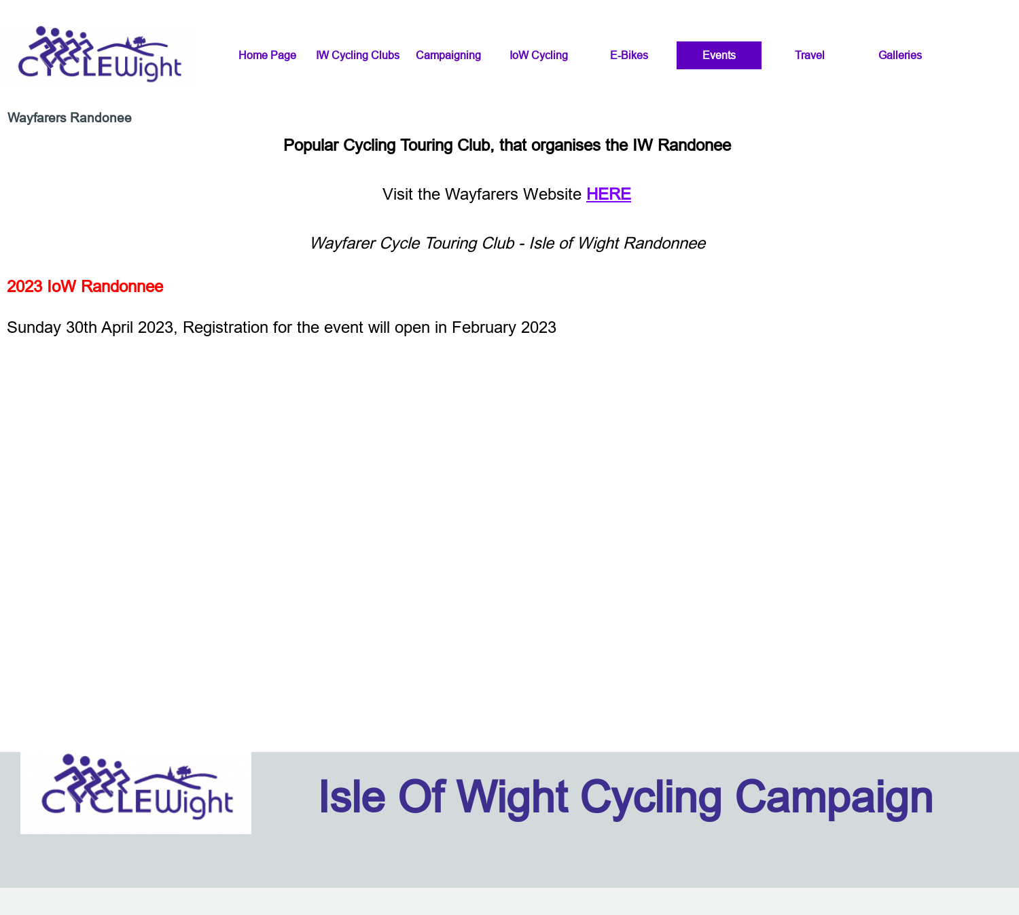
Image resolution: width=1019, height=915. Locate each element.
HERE (608, 194)
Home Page (267, 55)
